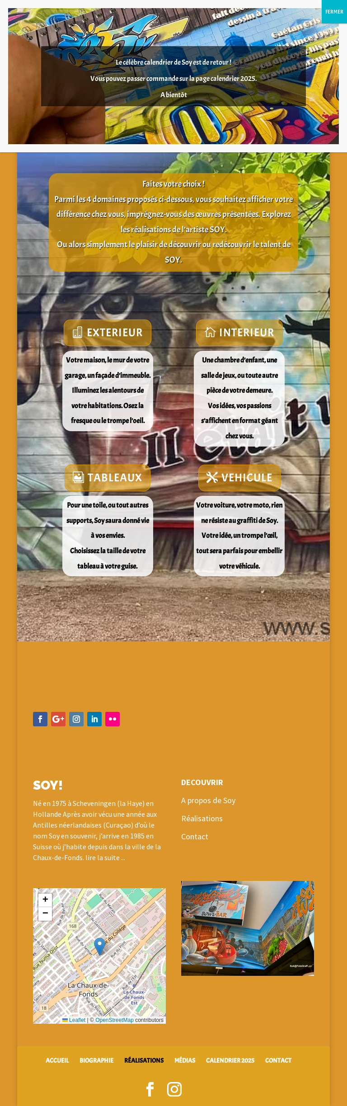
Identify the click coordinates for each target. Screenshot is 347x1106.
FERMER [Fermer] (334, 11)
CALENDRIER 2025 (230, 1060)
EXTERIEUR (115, 332)
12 (289, 953)
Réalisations (202, 818)
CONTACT (278, 1060)
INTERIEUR (246, 332)
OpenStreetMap (114, 1020)
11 (282, 953)
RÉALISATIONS (144, 1060)
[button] (99, 946)
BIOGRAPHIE (96, 1060)
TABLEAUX (115, 478)
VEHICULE (246, 478)
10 (274, 953)
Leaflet (73, 1020)
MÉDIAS (184, 1060)
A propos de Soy (208, 800)
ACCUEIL (57, 1060)
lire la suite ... (105, 857)
